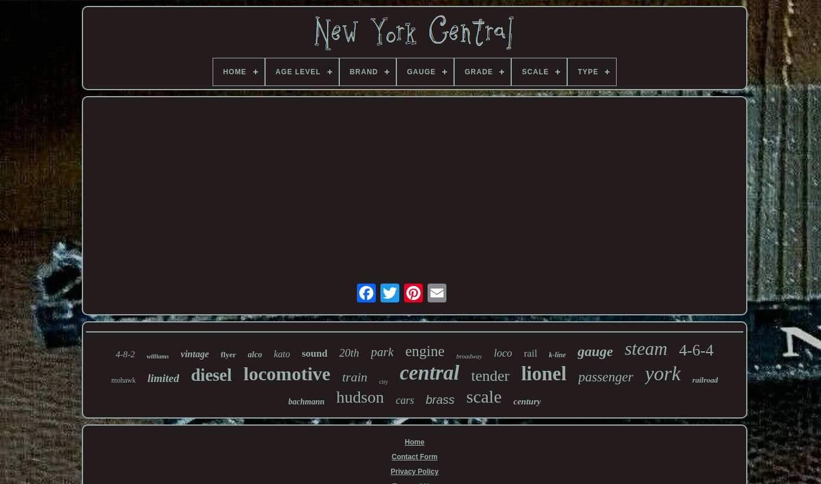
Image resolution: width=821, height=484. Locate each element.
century (527, 401)
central (429, 372)
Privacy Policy (414, 471)
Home (414, 442)
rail (530, 353)
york (662, 373)
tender (490, 375)
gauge (595, 351)
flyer (228, 354)
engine (425, 351)
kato (282, 354)
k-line (557, 355)
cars (405, 400)
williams (158, 356)
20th (349, 353)
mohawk (123, 380)
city (383, 381)
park (382, 352)
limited (163, 378)
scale (484, 396)
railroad (705, 380)
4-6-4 (696, 350)
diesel (211, 375)
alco (255, 354)
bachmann (307, 401)
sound (314, 353)
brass (440, 399)
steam (646, 348)
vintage (195, 354)
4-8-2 (125, 354)
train (355, 377)
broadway (469, 356)
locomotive (287, 373)
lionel (544, 373)
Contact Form (415, 457)
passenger (605, 377)
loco (503, 353)
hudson (360, 397)
